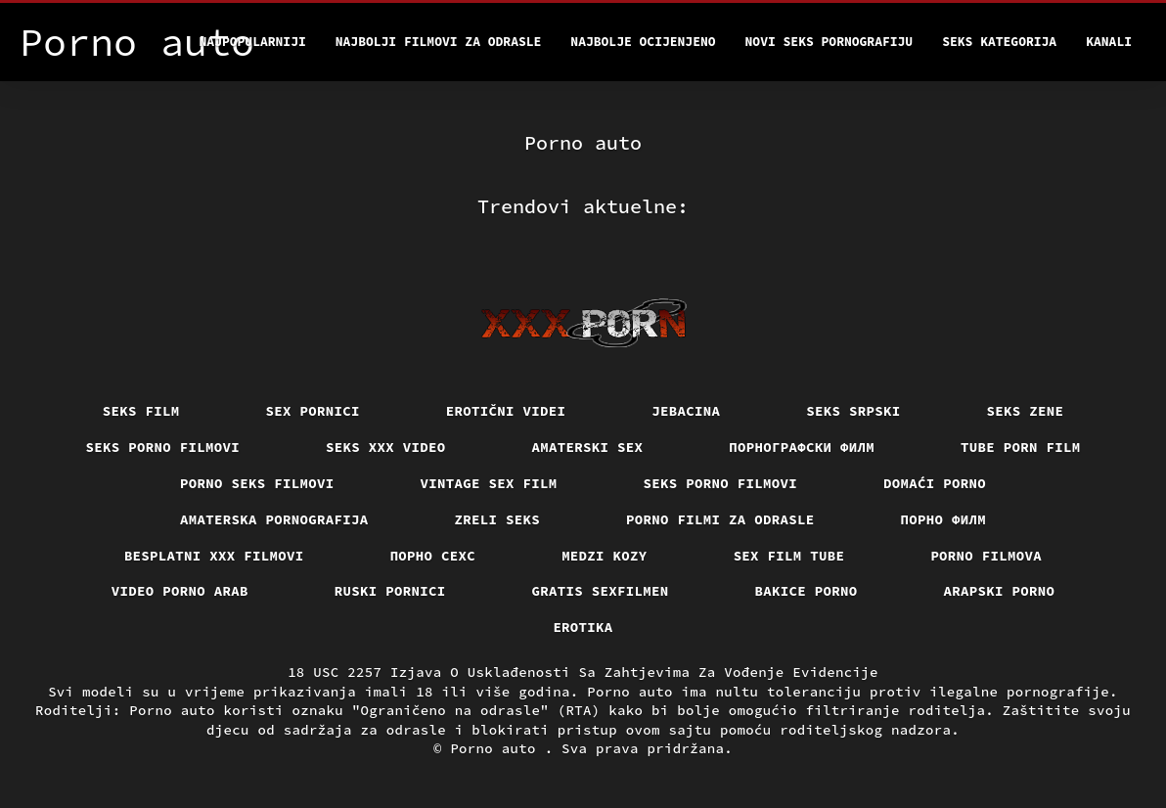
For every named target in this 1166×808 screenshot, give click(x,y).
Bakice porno (806, 591)
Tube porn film (1021, 447)
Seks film (141, 411)
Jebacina (685, 411)
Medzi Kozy (604, 555)
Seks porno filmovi (163, 447)
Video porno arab (180, 591)
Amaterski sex (588, 447)
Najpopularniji (253, 41)
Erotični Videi (506, 411)
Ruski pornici (390, 591)
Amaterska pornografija (274, 519)
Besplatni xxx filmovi (214, 555)
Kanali (1109, 41)
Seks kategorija (999, 41)
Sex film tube (789, 555)
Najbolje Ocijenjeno (642, 41)
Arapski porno (999, 591)
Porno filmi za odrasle (720, 519)
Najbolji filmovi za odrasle (439, 41)
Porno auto (497, 748)
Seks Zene (1025, 411)
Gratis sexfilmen (600, 591)
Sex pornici (313, 411)
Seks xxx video (386, 447)
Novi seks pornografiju (829, 41)
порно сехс (433, 555)
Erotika (582, 627)
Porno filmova (986, 555)
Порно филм (944, 519)
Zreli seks (498, 519)
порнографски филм (801, 447)
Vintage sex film (489, 483)
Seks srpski (853, 411)
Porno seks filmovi (257, 483)
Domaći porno (934, 483)
